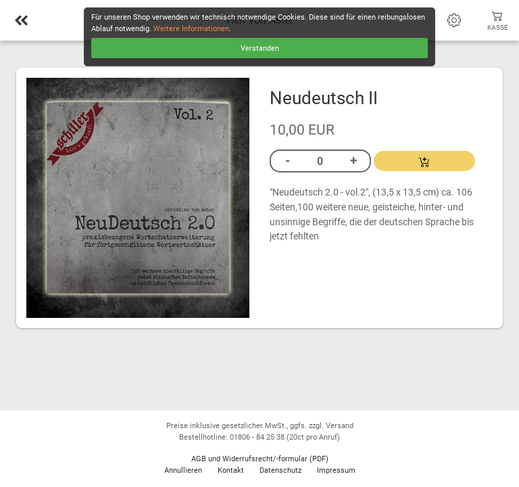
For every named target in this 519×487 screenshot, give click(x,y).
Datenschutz (280, 470)
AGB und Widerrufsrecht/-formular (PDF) (259, 459)
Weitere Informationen (191, 28)
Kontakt (231, 470)
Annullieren (183, 470)
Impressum (336, 470)
